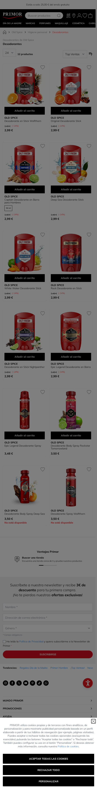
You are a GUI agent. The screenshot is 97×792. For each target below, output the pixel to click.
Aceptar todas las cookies (48, 758)
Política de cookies (68, 746)
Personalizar (48, 781)
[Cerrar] (93, 721)
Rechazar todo (48, 770)
